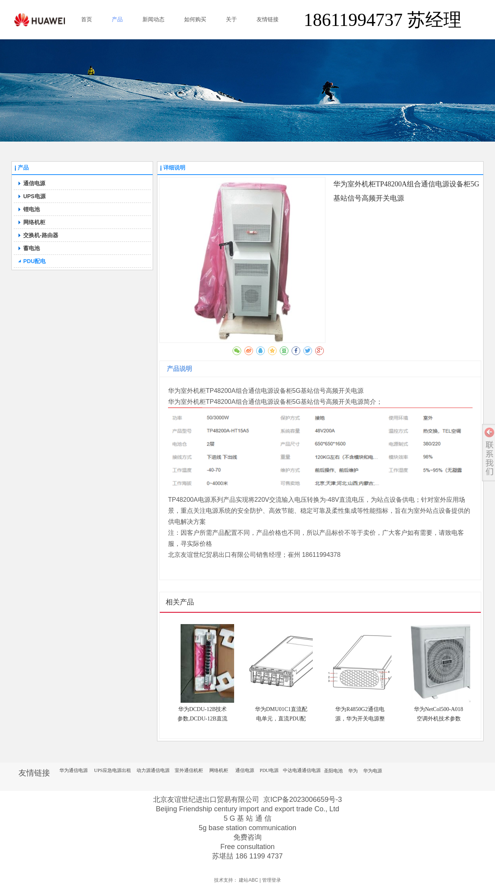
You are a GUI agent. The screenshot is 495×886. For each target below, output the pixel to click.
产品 (23, 168)
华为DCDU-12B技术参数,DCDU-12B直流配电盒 (202, 718)
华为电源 (372, 771)
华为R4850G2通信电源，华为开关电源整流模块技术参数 (360, 718)
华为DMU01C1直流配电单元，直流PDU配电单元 (281, 718)
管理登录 (271, 880)
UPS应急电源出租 (112, 770)
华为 (353, 771)
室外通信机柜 (189, 770)
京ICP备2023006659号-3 (302, 799)
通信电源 (244, 770)
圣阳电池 (333, 771)
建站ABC (248, 880)
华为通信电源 (73, 770)
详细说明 (174, 168)
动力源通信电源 (153, 770)
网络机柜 (218, 770)
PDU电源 (269, 770)
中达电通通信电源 (302, 770)
